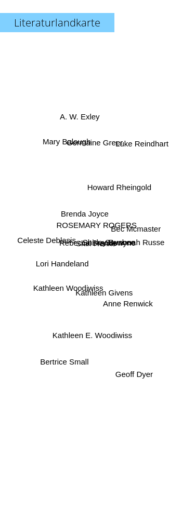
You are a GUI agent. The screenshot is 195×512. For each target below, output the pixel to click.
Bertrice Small (65, 358)
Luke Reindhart (141, 145)
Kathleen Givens (104, 290)
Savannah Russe (134, 241)
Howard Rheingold (119, 187)
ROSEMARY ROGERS (97, 223)
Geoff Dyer (132, 373)
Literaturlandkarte (57, 23)
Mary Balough (68, 147)
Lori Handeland (62, 262)
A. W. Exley (79, 119)
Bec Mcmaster (135, 228)
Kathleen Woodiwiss (65, 288)
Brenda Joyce (85, 213)
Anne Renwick (127, 303)
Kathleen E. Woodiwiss (92, 335)
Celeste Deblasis (48, 240)
